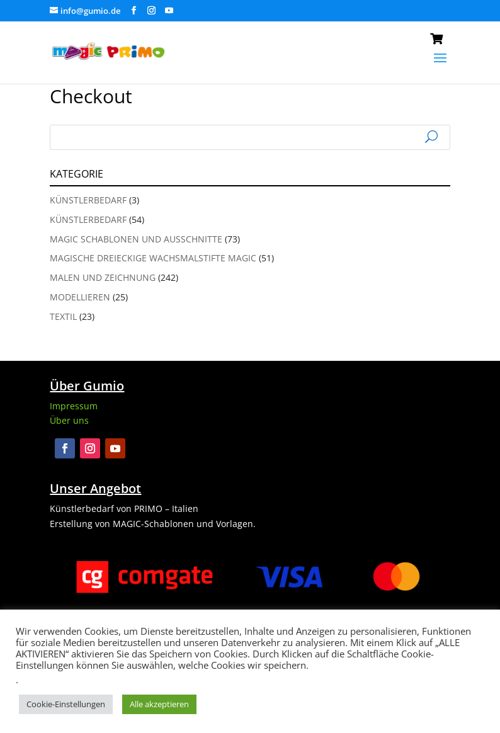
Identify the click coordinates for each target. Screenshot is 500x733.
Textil (63, 316)
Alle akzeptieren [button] (159, 704)
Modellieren (80, 297)
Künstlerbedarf (88, 200)
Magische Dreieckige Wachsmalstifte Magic (153, 258)
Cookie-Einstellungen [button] (65, 704)
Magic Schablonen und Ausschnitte (136, 239)
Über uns (69, 420)
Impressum (74, 406)
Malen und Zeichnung (103, 277)
